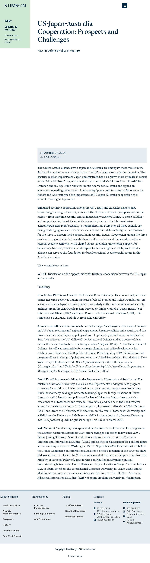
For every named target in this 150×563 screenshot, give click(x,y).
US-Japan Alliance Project (12, 41)
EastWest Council (12, 536)
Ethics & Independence (42, 507)
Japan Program (11, 35)
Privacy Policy (75, 556)
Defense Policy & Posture (63, 51)
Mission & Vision (11, 505)
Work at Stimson (74, 516)
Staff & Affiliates (74, 505)
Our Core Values (42, 519)
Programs (8, 519)
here (65, 265)
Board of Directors (75, 511)
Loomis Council (11, 530)
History (7, 525)
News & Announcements (12, 512)
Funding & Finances (44, 513)
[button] (124, 5)
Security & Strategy (10, 28)
